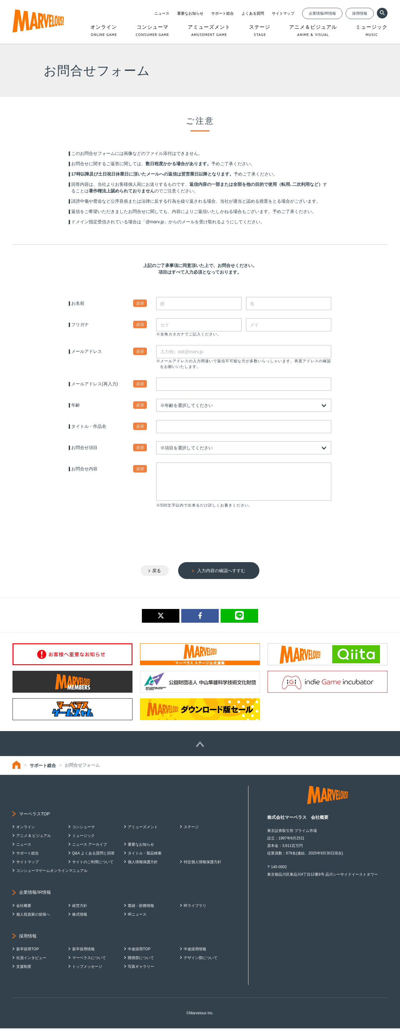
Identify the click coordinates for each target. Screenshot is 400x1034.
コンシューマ (83, 832)
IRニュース (137, 920)
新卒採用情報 (83, 954)
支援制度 (23, 972)
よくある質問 (253, 13)
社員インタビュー (31, 963)
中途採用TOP (139, 954)
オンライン (25, 832)
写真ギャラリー (141, 972)
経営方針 (79, 911)
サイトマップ (283, 13)
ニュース (161, 13)
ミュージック (83, 841)
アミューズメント (143, 832)
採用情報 (359, 13)
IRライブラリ (195, 911)
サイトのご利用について (92, 867)
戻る (156, 576)
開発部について (141, 963)
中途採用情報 (195, 954)
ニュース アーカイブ (89, 850)
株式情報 (79, 920)
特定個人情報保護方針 (202, 867)
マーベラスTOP (34, 819)
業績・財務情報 (141, 911)
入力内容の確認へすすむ (221, 576)
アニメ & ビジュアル (33, 841)
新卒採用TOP (27, 954)
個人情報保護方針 (143, 867)
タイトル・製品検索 (145, 859)
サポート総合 (222, 13)
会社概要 (23, 911)
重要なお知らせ (190, 13)
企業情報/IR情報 (322, 13)
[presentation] (203, 534)
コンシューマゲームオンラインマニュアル (52, 876)
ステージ (191, 832)
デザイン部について (201, 963)
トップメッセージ (87, 972)
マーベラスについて (89, 963)
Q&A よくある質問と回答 (93, 859)
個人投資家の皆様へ (33, 920)
